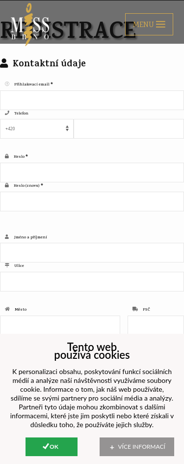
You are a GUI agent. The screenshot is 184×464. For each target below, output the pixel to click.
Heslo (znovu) (27, 186)
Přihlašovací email (32, 85)
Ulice (19, 266)
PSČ (146, 310)
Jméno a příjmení (30, 238)
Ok (54, 446)
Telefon (21, 114)
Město (20, 310)
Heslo (19, 157)
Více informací (141, 446)
